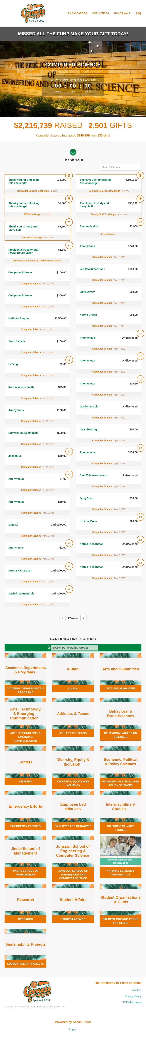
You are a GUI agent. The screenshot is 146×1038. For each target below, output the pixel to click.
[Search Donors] (120, 167)
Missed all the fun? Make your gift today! (73, 33)
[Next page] (83, 618)
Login (72, 1029)
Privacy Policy (133, 996)
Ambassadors (77, 13)
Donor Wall (122, 13)
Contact (136, 990)
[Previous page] (62, 618)
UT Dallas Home (131, 1002)
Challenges (100, 13)
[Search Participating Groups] (74, 647)
